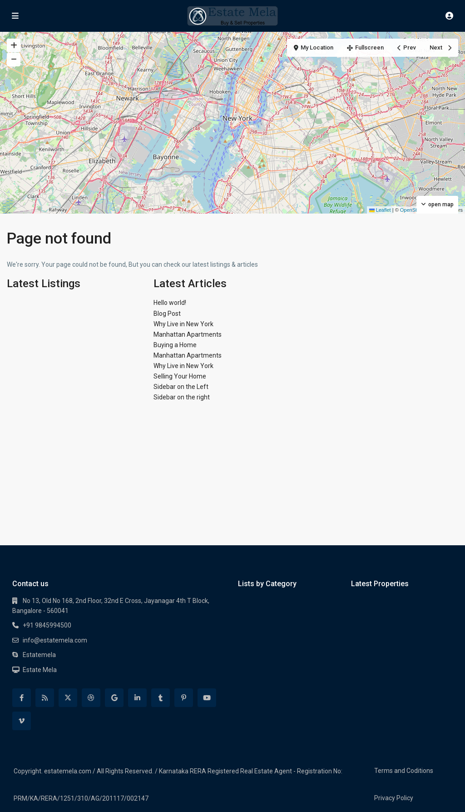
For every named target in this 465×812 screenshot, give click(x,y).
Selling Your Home (179, 376)
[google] (114, 697)
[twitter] (68, 697)
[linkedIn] (137, 697)
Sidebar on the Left (180, 386)
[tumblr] (160, 697)
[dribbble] (91, 697)
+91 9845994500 (47, 625)
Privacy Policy (393, 798)
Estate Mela (40, 669)
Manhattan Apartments (187, 334)
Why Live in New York (183, 324)
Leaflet (380, 210)
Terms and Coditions (403, 770)
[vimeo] (21, 721)
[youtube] (207, 697)
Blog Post (167, 313)
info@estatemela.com (55, 640)
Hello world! (169, 302)
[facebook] (21, 697)
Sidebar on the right (181, 397)
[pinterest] (183, 697)
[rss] (44, 697)
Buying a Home (175, 345)
